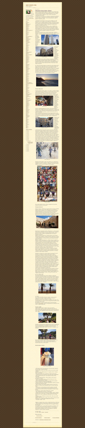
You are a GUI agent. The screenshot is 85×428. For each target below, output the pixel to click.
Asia (26, 118)
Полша (27, 91)
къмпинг (27, 69)
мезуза (37, 397)
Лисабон (27, 71)
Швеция (27, 114)
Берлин (27, 34)
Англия (27, 26)
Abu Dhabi (27, 116)
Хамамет (27, 111)
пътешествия (27, 96)
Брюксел (27, 37)
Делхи (27, 44)
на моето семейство (28, 82)
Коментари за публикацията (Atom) (45, 419)
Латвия (27, 70)
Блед (26, 35)
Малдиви (27, 76)
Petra (26, 123)
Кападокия (27, 64)
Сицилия (27, 102)
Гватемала (27, 39)
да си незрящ (27, 42)
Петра (26, 89)
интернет (27, 56)
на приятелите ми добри (29, 83)
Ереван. (27, 49)
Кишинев (27, 67)
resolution (27, 124)
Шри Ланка (27, 115)
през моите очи (31, 5)
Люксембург (27, 73)
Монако (27, 81)
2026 (27, 130)
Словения (27, 103)
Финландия (27, 109)
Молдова (27, 80)
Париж (27, 88)
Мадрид (27, 74)
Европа (27, 47)
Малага (27, 75)
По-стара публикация (56, 417)
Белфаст (27, 33)
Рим (26, 97)
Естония (27, 50)
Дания (27, 43)
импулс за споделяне (28, 54)
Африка (27, 29)
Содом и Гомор (40, 303)
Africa (26, 117)
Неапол (27, 84)
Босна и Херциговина (29, 36)
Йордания (27, 61)
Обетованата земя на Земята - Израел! (43, 10)
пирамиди (27, 90)
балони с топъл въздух (29, 30)
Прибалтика (27, 94)
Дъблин (27, 46)
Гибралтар (27, 41)
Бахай (39, 311)
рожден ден (27, 98)
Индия (27, 55)
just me (27, 122)
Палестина (27, 87)
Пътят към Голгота (42, 108)
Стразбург (27, 104)
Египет (27, 48)
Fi (32, 10)
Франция (27, 110)
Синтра (27, 101)
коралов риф (27, 68)
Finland (27, 121)
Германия (27, 40)
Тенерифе (27, 105)
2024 (26, 21)
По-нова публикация (38, 417)
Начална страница (47, 417)
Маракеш (27, 78)
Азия (26, 23)
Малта (27, 77)
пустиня (27, 95)
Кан (26, 63)
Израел (27, 53)
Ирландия (27, 57)
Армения (27, 28)
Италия (27, 60)
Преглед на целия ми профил (29, 18)
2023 (27, 133)
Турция (27, 108)
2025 (27, 131)
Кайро (26, 62)
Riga (26, 125)
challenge (27, 119)
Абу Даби (27, 22)
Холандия (27, 112)
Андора (27, 27)
